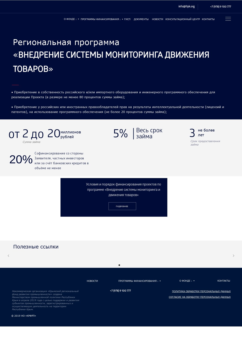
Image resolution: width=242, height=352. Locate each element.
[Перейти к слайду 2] (122, 265)
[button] (227, 19)
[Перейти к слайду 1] (119, 265)
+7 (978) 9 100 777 (220, 7)
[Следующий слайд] (233, 256)
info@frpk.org (186, 7)
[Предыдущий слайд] (8, 256)
